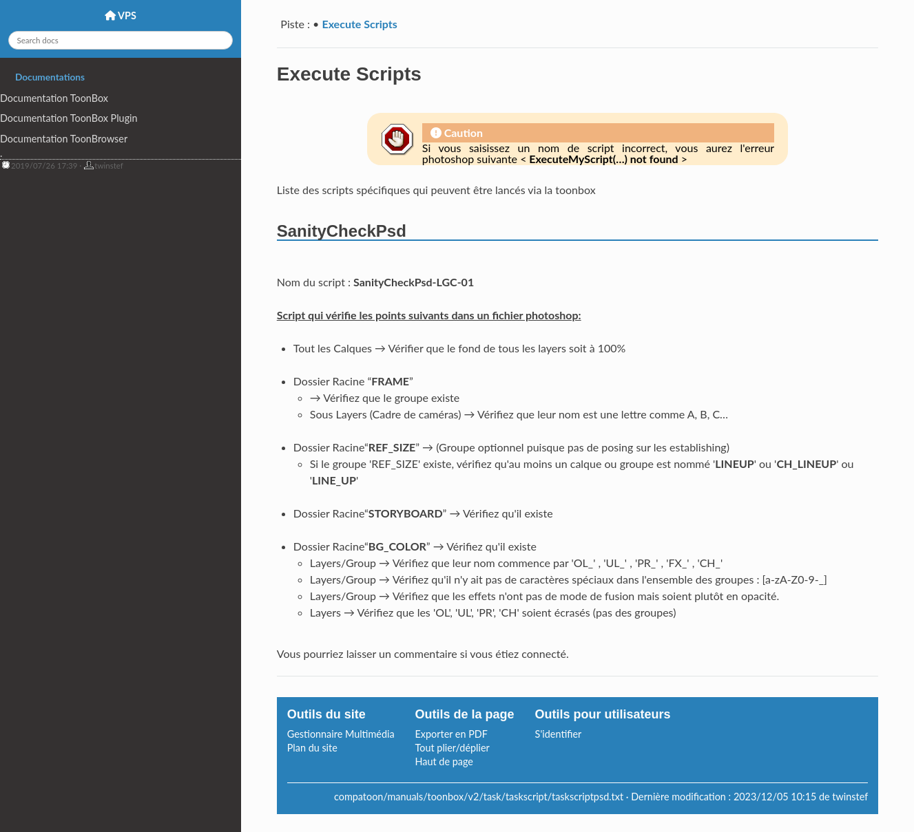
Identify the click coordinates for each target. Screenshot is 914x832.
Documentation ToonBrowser (63, 139)
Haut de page (444, 761)
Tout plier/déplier (452, 748)
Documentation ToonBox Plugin (69, 118)
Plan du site (312, 748)
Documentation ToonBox (54, 98)
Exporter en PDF (451, 734)
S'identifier (558, 734)
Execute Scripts (359, 23)
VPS (120, 15)
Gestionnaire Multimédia (341, 734)
